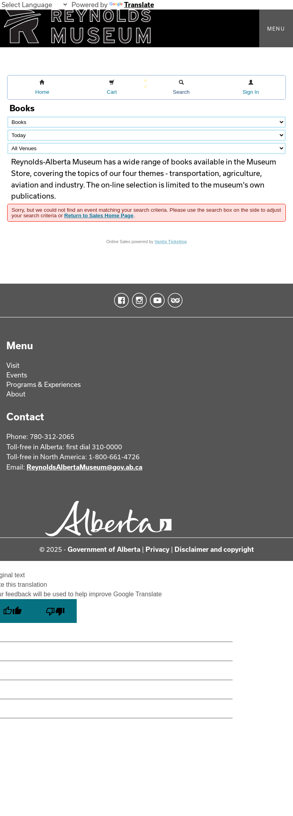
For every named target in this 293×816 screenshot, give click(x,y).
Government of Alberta (104, 549)
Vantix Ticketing (171, 241)
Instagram (138, 300)
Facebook (120, 300)
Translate (131, 4)
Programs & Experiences (43, 384)
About (15, 394)
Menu (276, 28)
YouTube (156, 300)
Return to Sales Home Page (99, 216)
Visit (12, 365)
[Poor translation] (55, 611)
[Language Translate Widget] (34, 4)
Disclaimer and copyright (214, 549)
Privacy (157, 549)
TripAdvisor (173, 300)
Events (16, 375)
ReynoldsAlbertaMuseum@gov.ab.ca (84, 467)
